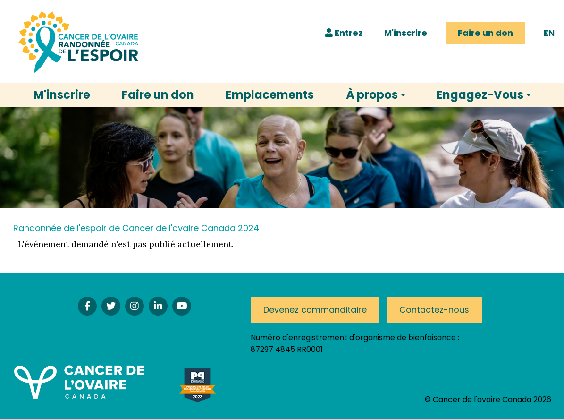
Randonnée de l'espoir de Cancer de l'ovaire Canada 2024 (136, 228)
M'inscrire (405, 33)
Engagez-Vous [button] (483, 95)
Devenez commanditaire (315, 310)
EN (549, 33)
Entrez (344, 33)
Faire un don (485, 33)
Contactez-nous (434, 310)
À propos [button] (375, 95)
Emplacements (270, 95)
